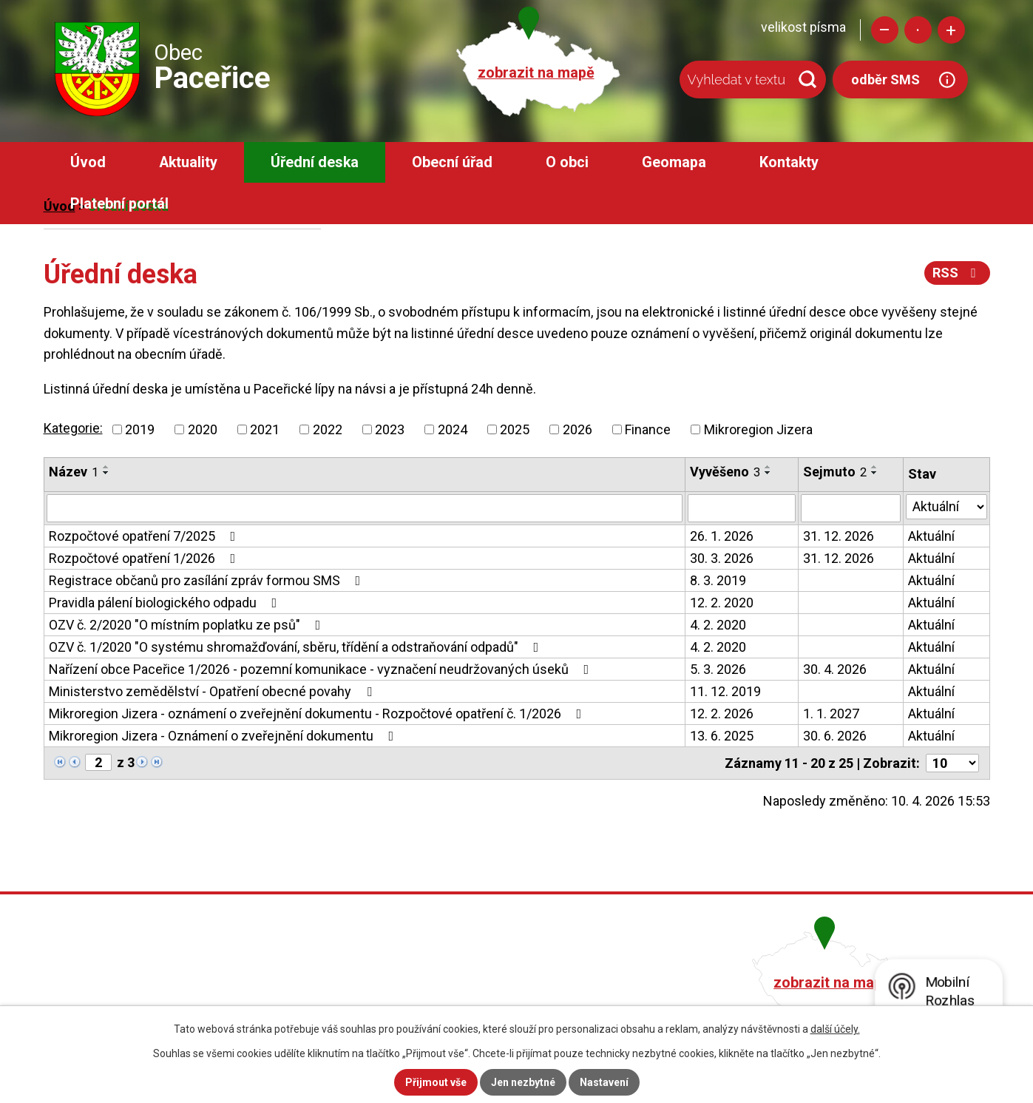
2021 (265, 429)
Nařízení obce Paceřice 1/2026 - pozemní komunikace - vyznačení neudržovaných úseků (322, 669)
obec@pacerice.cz (440, 1001)
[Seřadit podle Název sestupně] (106, 473)
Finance (648, 429)
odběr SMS (885, 79)
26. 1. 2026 (721, 536)
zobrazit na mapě (536, 72)
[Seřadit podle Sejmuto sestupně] (875, 473)
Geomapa (674, 162)
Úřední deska (315, 162)
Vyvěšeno (725, 471)
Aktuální (931, 536)
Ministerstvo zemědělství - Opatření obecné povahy (213, 691)
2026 (577, 429)
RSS (957, 272)
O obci (567, 162)
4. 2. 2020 (718, 625)
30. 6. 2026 (835, 735)
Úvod (88, 162)
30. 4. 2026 (835, 669)
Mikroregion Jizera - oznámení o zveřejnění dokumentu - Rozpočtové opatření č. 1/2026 (318, 713)
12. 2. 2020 (721, 602)
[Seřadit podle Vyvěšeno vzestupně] (768, 467)
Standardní (918, 30)
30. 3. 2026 (721, 558)
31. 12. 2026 (838, 536)
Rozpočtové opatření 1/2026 (145, 558)
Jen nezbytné (523, 1082)
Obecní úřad (452, 162)
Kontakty (789, 162)
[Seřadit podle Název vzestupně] (106, 467)
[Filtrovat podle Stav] (946, 506)
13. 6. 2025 (721, 735)
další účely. (835, 1029)
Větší (951, 30)
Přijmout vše (436, 1082)
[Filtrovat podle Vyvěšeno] (741, 508)
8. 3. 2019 (718, 580)
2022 (327, 429)
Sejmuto (835, 471)
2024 (452, 429)
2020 (202, 429)
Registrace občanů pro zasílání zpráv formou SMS (208, 580)
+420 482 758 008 (437, 980)
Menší (884, 30)
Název (73, 471)
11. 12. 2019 (725, 691)
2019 (140, 429)
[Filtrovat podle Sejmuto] (851, 508)
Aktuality (188, 162)
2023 (389, 429)
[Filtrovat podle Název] (365, 508)
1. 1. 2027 (831, 713)
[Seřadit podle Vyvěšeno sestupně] (768, 473)
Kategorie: (73, 428)
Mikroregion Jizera (758, 429)
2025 (514, 429)
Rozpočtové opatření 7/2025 (145, 536)
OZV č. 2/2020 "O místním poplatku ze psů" (188, 625)
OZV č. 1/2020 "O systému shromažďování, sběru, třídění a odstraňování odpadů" (297, 647)
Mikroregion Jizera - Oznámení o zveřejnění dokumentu (224, 735)
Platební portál (119, 203)
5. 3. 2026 (718, 669)
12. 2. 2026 (721, 713)
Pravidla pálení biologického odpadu (166, 602)
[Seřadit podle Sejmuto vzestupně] (875, 467)
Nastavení (604, 1082)
